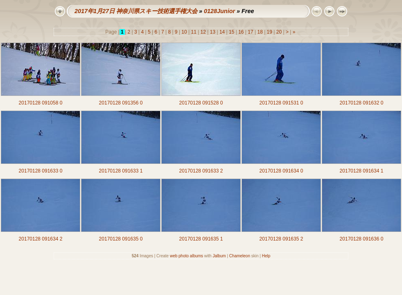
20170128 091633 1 (121, 171)
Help (266, 256)
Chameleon (239, 256)
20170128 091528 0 (201, 103)
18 (260, 32)
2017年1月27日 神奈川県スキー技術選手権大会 (136, 11)
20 (279, 32)
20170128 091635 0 (121, 239)
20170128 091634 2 (41, 239)
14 (222, 32)
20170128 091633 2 (201, 171)
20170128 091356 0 (121, 103)
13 (212, 32)
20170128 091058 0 (41, 103)
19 (269, 32)
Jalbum (219, 256)
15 (232, 32)
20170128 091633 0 (41, 171)
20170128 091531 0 (281, 103)
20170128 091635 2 (281, 239)
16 (241, 32)
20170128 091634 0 (281, 171)
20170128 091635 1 (201, 239)
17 (250, 32)
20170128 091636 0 (362, 239)
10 (184, 32)
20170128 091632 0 (362, 103)
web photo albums (186, 256)
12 (203, 32)
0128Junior (219, 11)
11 (194, 32)
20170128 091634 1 (362, 171)
